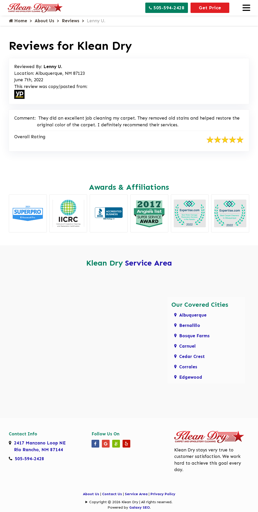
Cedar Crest (192, 356)
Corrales (188, 366)
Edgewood (190, 377)
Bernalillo (189, 325)
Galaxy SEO (139, 507)
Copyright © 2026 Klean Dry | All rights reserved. (130, 502)
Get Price (210, 8)
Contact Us (112, 494)
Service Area (148, 263)
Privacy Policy (162, 494)
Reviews (70, 20)
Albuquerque (193, 315)
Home (18, 20)
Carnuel (187, 346)
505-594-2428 (166, 8)
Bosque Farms (194, 335)
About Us (44, 20)
